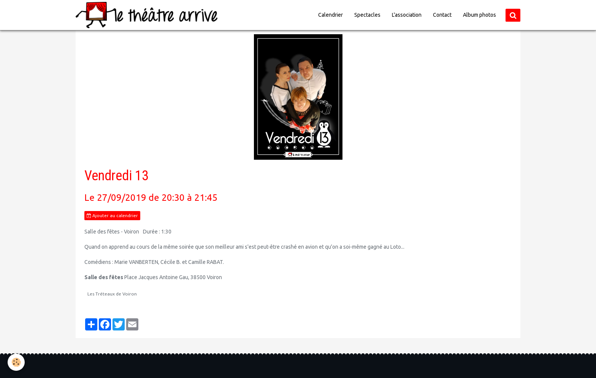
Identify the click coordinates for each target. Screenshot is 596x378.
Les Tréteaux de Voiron (112, 293)
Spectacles (367, 15)
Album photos (479, 15)
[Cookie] (16, 362)
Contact (442, 15)
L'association (407, 15)
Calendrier (330, 15)
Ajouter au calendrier (112, 215)
